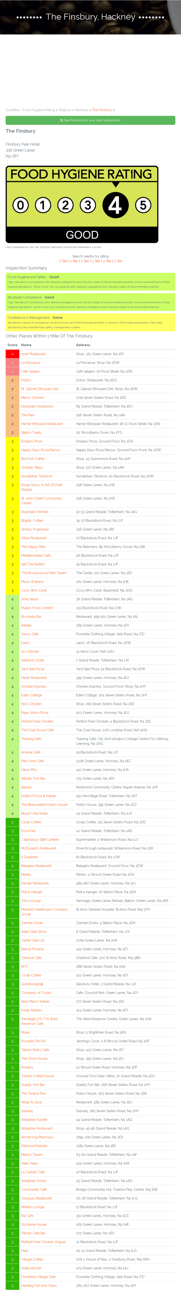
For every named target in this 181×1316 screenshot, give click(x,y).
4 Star (107, 261)
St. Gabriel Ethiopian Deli (39, 389)
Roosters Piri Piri (33, 1041)
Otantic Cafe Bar (33, 1233)
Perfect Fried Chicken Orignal (43, 1242)
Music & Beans (32, 582)
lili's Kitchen (30, 651)
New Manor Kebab (35, 1001)
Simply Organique (35, 529)
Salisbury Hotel (32, 660)
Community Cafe (34, 1189)
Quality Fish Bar (33, 1085)
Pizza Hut (28, 831)
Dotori (26, 380)
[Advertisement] (90, 70)
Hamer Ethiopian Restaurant (42, 424)
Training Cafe (31, 739)
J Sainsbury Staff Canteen (40, 839)
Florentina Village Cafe (38, 1277)
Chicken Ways (32, 467)
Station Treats (31, 432)
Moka (25, 1032)
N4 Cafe (27, 1216)
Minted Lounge (32, 1207)
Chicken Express (33, 686)
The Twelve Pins (33, 1093)
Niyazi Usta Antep (34, 813)
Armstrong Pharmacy (37, 1137)
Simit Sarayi (29, 599)
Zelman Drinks (32, 923)
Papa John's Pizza (34, 713)
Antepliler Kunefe (34, 1120)
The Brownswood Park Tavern (44, 573)
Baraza (26, 787)
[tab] (90, 17)
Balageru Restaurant (36, 866)
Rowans (27, 1067)
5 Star (118, 261)
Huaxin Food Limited (37, 608)
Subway (27, 1111)
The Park (27, 415)
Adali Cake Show (34, 931)
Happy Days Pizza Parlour (41, 450)
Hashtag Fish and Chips (39, 1285)
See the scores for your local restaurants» (90, 120)
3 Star (96, 261)
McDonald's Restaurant (38, 848)
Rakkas (26, 625)
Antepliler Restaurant (37, 1128)
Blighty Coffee (32, 520)
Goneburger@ (32, 984)
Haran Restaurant (34, 678)
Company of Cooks (36, 993)
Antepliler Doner (33, 1181)
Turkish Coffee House (37, 1076)
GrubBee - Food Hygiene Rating (30, 110)
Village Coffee (32, 1259)
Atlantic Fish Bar (33, 778)
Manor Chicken (32, 397)
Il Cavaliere (29, 857)
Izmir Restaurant (33, 354)
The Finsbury (102, 110)
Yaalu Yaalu (29, 1163)
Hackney (81, 110)
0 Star (63, 261)
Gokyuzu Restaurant (36, 1198)
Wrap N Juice (31, 1102)
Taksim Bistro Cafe (35, 1050)
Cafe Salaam (30, 371)
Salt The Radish (33, 564)
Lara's (25, 643)
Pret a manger (31, 892)
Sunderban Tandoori (36, 476)
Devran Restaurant (35, 883)
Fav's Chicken (31, 704)
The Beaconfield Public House (44, 805)
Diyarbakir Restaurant (37, 406)
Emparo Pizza (31, 441)
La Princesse (30, 363)
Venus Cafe (29, 634)
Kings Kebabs (31, 1010)
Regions (65, 110)
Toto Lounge (31, 901)
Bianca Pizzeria (32, 949)
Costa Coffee (31, 822)
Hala (24, 1251)
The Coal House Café (37, 730)
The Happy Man (33, 547)
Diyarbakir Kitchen (35, 512)
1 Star (74, 261)
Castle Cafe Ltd (32, 940)
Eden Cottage (31, 695)
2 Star (85, 261)
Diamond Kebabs (34, 1146)
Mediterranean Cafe (36, 555)
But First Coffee (33, 459)
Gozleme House (33, 1224)
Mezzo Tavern (32, 1154)
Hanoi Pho (29, 770)
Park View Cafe (32, 761)
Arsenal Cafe (30, 752)
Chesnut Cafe (31, 958)
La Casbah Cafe (33, 1172)
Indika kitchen (31, 1268)
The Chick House (34, 1058)
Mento (26, 874)
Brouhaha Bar (31, 616)
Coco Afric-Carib (34, 590)
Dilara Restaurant (33, 538)
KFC (24, 966)
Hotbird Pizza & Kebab (38, 796)
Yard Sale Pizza (32, 669)
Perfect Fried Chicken (37, 721)
